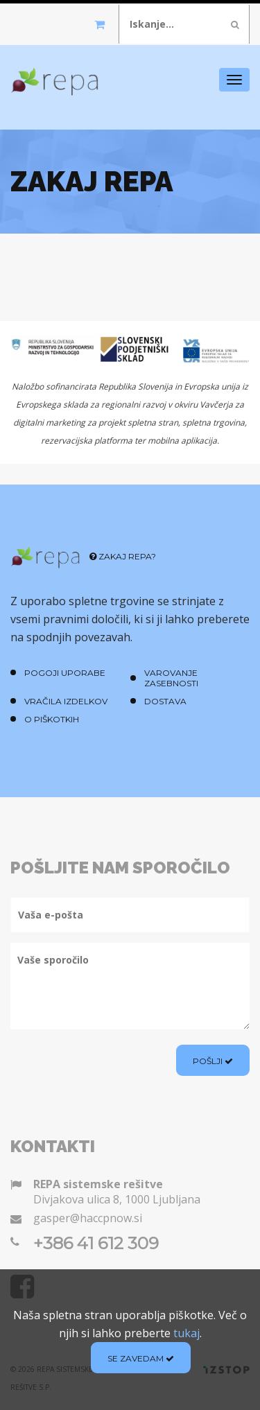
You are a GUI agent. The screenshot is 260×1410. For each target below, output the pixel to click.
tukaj (186, 1333)
